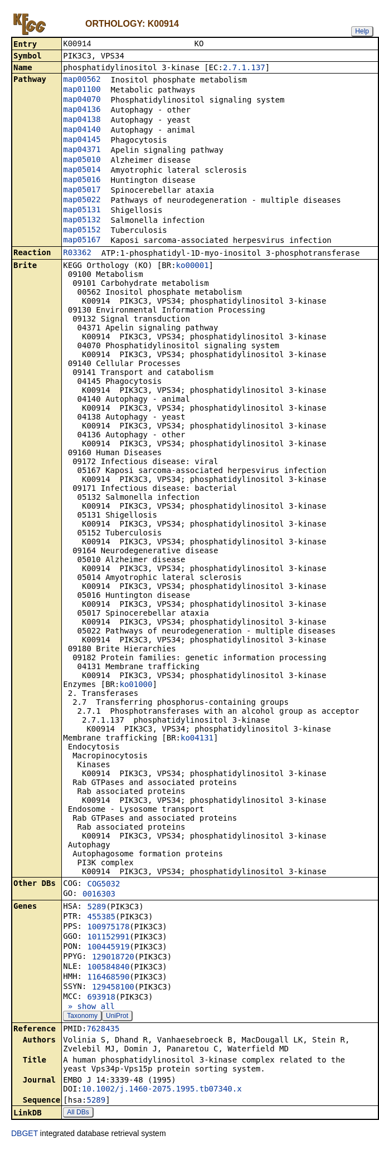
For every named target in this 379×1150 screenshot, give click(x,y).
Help (362, 31)
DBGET (24, 1134)
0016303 (98, 894)
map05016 (81, 180)
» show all (89, 1007)
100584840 (108, 967)
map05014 (81, 170)
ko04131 (197, 738)
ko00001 (192, 266)
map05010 (81, 160)
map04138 (81, 120)
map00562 (81, 80)
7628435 (102, 1029)
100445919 (108, 947)
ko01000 (135, 685)
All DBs (78, 1113)
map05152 (81, 230)
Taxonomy (82, 1017)
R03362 (77, 253)
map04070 (81, 100)
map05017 (81, 190)
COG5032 (103, 884)
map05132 (81, 220)
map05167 (81, 240)
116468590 (108, 977)
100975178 (108, 927)
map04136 (81, 110)
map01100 (81, 90)
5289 (96, 907)
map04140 (81, 130)
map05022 (81, 200)
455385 (101, 917)
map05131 (81, 210)
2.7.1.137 (244, 68)
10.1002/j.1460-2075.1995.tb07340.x (162, 1089)
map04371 (81, 150)
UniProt (117, 1017)
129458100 (113, 987)
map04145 (81, 140)
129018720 (113, 957)
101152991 (108, 937)
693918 (101, 997)
